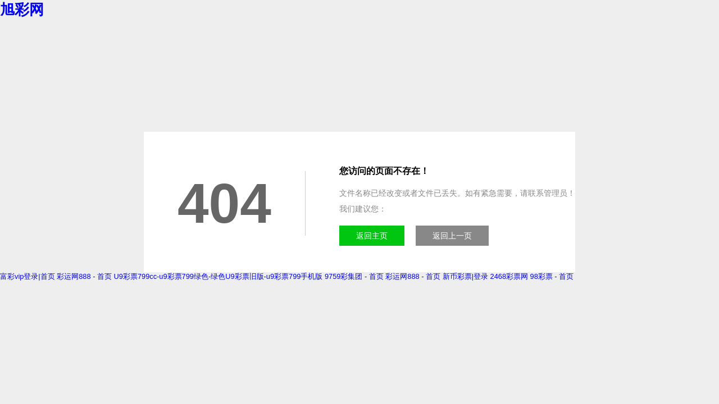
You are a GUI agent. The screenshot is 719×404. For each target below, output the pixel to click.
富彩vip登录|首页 (27, 276)
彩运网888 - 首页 (84, 276)
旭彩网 (22, 9)
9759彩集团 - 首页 (354, 276)
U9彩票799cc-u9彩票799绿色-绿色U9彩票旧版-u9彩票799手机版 (218, 276)
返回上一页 (452, 235)
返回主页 (372, 235)
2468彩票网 (509, 276)
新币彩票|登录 (465, 276)
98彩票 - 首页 (552, 276)
